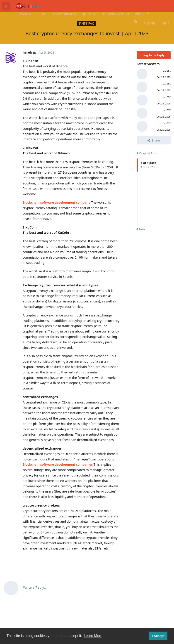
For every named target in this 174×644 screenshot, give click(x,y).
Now (140, 229)
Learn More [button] (93, 636)
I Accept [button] (158, 636)
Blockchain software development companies (58, 464)
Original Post (146, 153)
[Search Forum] (135, 22)
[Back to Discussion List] (6, 6)
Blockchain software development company (57, 202)
